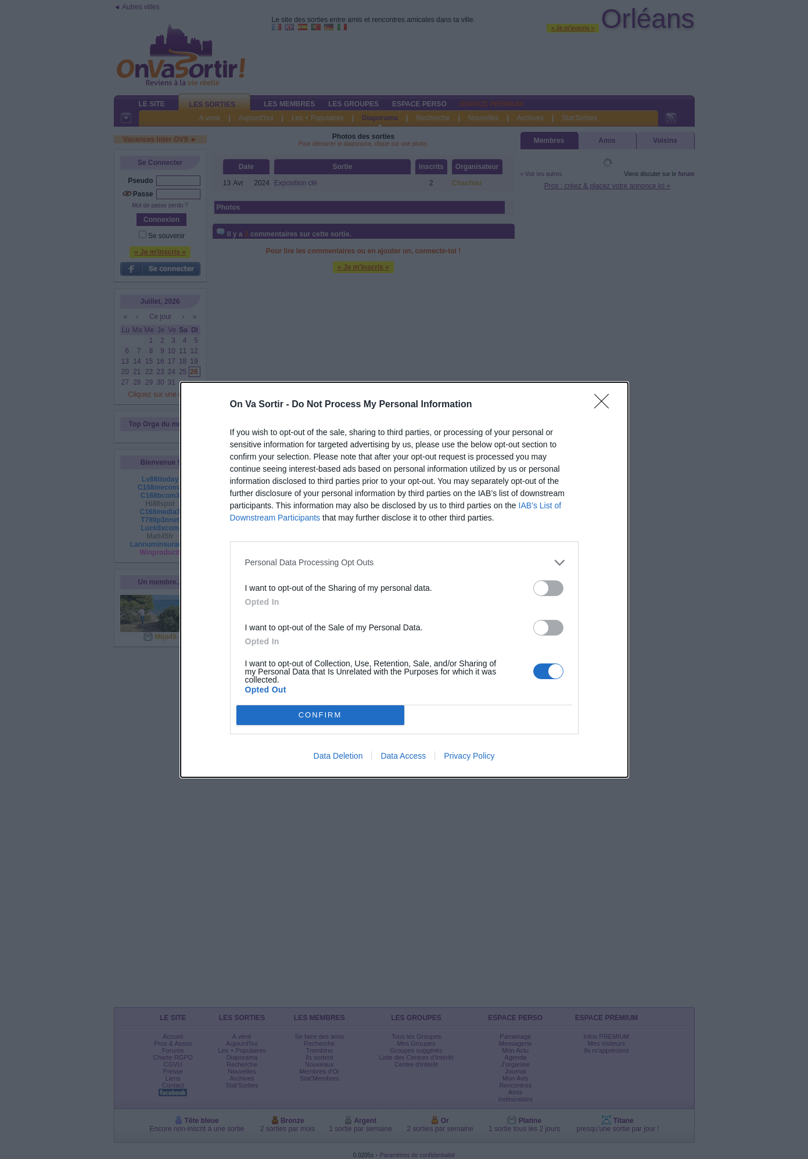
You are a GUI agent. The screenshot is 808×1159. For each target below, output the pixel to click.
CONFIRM (320, 715)
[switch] (548, 588)
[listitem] (404, 563)
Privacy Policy (469, 755)
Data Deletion (338, 755)
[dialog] (404, 579)
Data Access (403, 755)
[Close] (605, 405)
